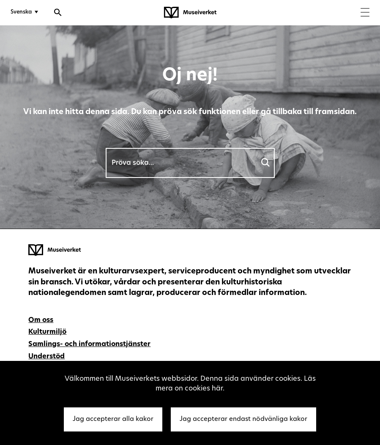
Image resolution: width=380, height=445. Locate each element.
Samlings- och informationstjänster (89, 344)
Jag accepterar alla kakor (113, 419)
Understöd (46, 356)
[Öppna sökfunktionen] (58, 13)
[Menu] (365, 13)
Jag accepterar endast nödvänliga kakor (243, 419)
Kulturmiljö (47, 332)
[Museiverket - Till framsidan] (190, 13)
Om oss (40, 320)
